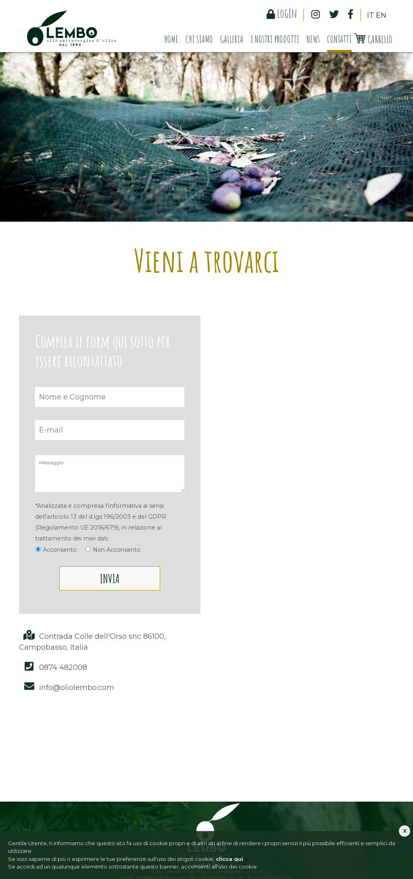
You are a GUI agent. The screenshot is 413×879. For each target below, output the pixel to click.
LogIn (282, 13)
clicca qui (229, 859)
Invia (109, 578)
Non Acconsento (116, 549)
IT (370, 15)
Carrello (373, 39)
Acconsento (60, 549)
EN (381, 15)
